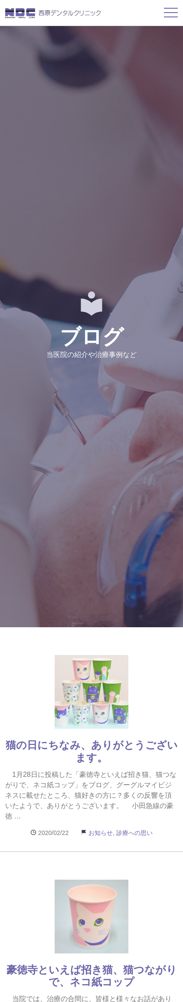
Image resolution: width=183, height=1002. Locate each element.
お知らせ (100, 832)
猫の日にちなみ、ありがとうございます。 (92, 751)
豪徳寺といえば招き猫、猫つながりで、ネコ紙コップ (92, 976)
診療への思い (134, 832)
